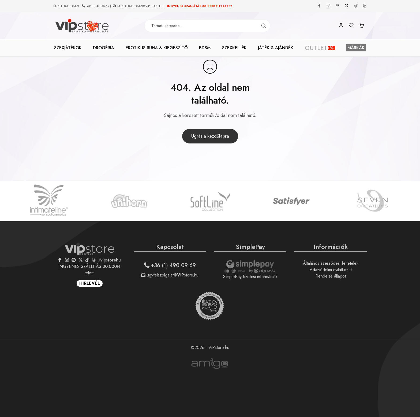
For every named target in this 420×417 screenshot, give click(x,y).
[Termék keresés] (263, 26)
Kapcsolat (170, 246)
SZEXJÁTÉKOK (68, 48)
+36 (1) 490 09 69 (170, 265)
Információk (331, 246)
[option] (48, 201)
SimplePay (250, 246)
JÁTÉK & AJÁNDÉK (275, 48)
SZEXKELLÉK (234, 48)
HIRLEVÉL (89, 283)
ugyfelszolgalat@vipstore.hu (140, 6)
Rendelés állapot (331, 276)
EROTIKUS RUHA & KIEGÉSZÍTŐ (157, 48)
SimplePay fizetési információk (250, 277)
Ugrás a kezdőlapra (210, 136)
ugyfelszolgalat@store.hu (169, 275)
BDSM (205, 48)
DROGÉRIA (103, 48)
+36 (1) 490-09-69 (98, 6)
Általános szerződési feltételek (330, 263)
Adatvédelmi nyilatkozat (331, 270)
